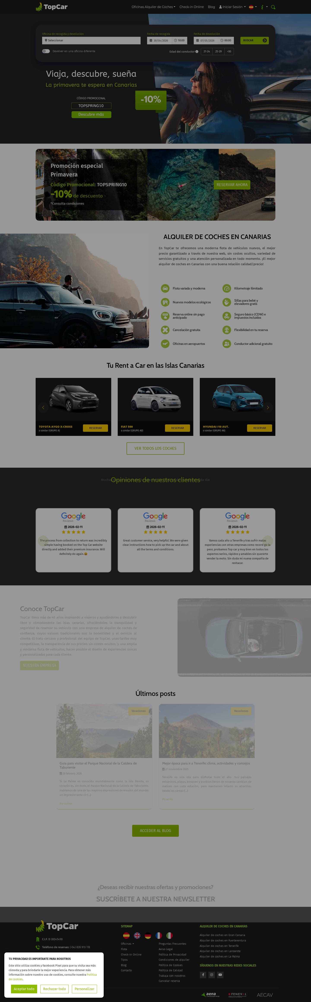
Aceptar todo (24, 989)
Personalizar (84, 989)
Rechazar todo (54, 989)
